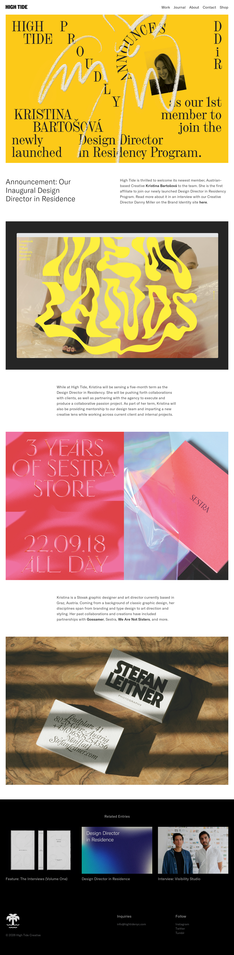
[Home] (83, 7)
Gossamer (95, 619)
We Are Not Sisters (134, 619)
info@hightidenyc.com (131, 924)
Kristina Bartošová (161, 185)
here (203, 202)
